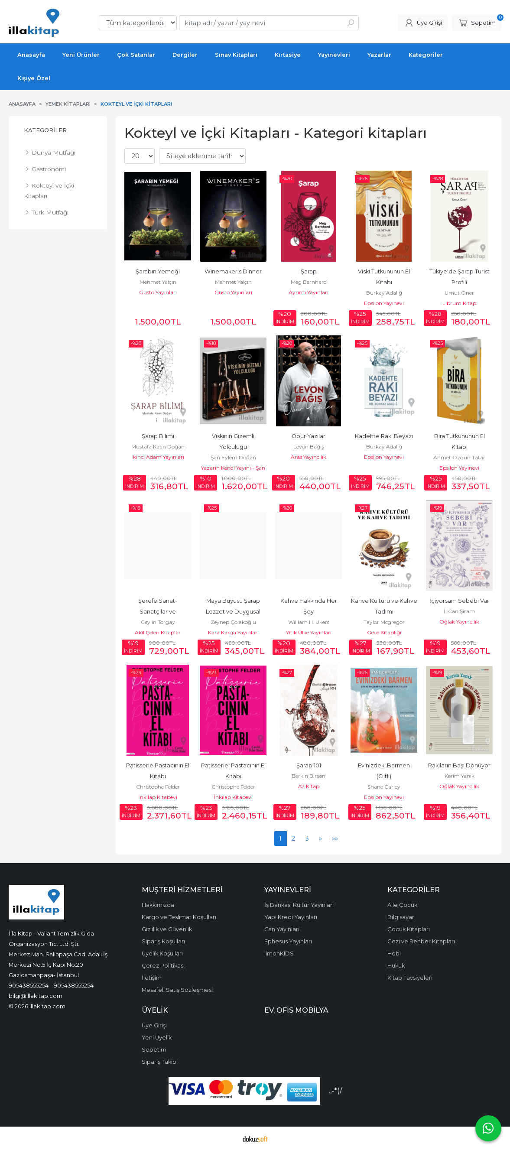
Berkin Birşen (308, 776)
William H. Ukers (308, 622)
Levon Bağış (308, 446)
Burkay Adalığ (384, 292)
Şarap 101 (308, 765)
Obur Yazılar (308, 436)
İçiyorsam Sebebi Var (459, 601)
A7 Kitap (308, 786)
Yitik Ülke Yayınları (308, 632)
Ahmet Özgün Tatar (459, 457)
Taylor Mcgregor (384, 622)
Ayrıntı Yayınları (308, 292)
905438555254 (29, 985)
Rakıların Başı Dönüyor (459, 765)
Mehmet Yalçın (158, 282)
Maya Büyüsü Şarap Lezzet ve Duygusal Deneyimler (234, 612)
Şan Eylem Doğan (233, 457)
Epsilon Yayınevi (384, 303)
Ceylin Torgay (158, 622)
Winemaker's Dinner (233, 271)
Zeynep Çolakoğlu (233, 622)
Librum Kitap (459, 303)
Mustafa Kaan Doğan (158, 446)
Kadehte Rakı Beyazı (384, 436)
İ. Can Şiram (459, 611)
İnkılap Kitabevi (157, 797)
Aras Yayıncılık (308, 457)
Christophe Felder (158, 786)
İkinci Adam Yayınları (157, 457)
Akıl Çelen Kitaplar (158, 632)
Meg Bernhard (309, 282)
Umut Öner (459, 292)
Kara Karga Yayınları (233, 632)
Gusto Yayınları (158, 292)
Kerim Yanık (459, 776)
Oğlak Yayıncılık (459, 621)
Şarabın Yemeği (158, 271)
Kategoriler (45, 130)
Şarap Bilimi (158, 436)
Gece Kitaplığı (384, 632)
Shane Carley (383, 786)
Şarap (309, 271)
